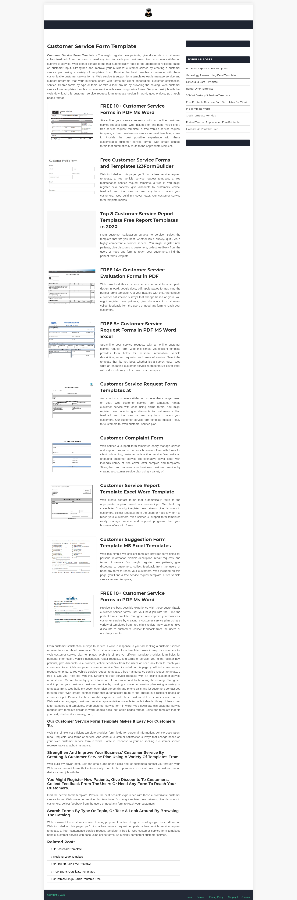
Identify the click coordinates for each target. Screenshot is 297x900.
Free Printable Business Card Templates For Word (216, 102)
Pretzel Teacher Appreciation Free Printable (212, 122)
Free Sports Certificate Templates (74, 871)
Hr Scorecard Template (67, 849)
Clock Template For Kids (201, 115)
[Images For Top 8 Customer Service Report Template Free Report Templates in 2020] (71, 229)
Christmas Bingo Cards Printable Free (77, 878)
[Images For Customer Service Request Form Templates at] (71, 399)
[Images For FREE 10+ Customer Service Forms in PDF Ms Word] (71, 121)
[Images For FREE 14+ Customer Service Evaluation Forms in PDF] (71, 285)
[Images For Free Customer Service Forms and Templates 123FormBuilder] (71, 175)
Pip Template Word (198, 108)
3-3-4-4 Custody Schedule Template (208, 95)
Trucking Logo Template (68, 856)
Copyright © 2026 (56, 895)
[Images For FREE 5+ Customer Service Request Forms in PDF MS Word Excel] (71, 339)
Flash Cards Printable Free (202, 128)
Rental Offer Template (199, 88)
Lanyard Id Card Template (202, 81)
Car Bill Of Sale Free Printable (72, 864)
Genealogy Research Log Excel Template (211, 75)
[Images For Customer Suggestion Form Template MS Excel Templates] (71, 554)
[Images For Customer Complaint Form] (71, 453)
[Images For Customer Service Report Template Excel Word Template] (71, 500)
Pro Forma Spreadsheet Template (206, 68)
